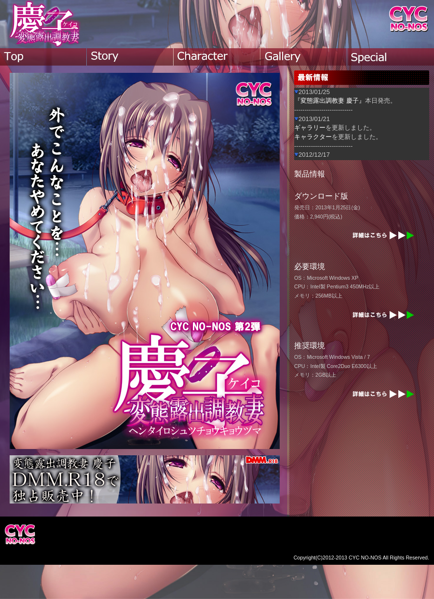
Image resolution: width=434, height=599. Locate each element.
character (217, 57)
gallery (303, 57)
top (43, 57)
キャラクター (313, 136)
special (390, 57)
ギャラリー (310, 127)
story (130, 57)
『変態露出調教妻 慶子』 (329, 100)
